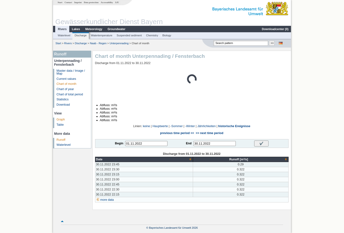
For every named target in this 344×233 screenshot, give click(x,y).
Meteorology (93, 29)
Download (63, 104)
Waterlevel (64, 35)
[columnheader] (144, 159)
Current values (66, 79)
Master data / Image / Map (71, 72)
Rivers (62, 29)
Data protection (91, 2)
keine (146, 126)
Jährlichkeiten (206, 126)
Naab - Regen (98, 43)
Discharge (80, 35)
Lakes (76, 29)
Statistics (63, 99)
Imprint (78, 2)
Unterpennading (119, 43)
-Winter (190, 126)
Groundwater (116, 29)
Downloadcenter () (275, 29)
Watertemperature (102, 35)
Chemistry (152, 35)
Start (60, 2)
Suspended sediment (129, 35)
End (189, 143)
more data (107, 199)
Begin (119, 143)
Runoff (61, 139)
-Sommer (176, 126)
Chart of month (66, 84)
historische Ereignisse (234, 126)
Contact (68, 2)
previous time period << (177, 133)
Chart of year (65, 89)
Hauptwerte (160, 126)
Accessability (107, 2)
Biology (166, 35)
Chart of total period (70, 94)
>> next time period (209, 133)
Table (60, 124)
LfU (117, 2)
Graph (61, 119)
